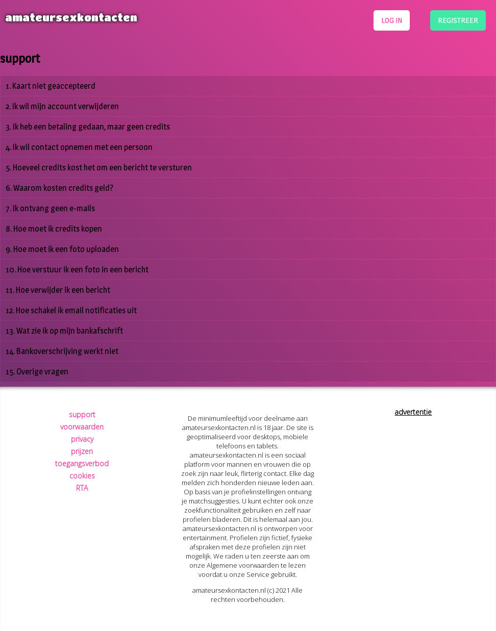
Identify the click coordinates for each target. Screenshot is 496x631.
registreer (458, 20)
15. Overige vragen (37, 371)
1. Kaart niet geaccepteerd (50, 86)
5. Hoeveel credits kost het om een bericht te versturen (99, 167)
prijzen (82, 451)
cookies (82, 476)
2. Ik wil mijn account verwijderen (62, 106)
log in (391, 20)
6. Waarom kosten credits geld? (59, 188)
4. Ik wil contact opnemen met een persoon (79, 147)
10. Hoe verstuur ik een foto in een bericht (77, 269)
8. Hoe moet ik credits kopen (54, 229)
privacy (82, 439)
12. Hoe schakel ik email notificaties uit (71, 310)
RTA (82, 488)
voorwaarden (82, 427)
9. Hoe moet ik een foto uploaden (62, 249)
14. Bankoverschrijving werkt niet (62, 351)
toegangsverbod (82, 463)
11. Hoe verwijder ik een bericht (58, 290)
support (82, 414)
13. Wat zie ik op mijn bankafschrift (64, 331)
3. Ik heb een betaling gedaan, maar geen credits (88, 127)
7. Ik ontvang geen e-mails (50, 208)
